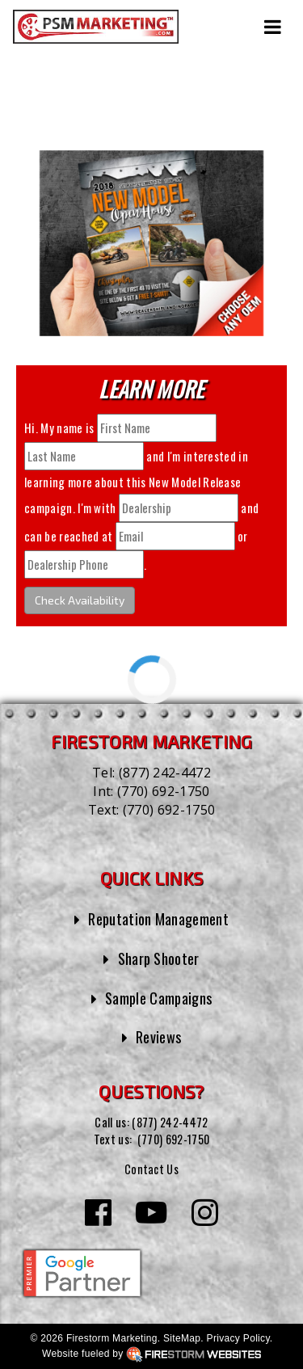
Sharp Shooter (158, 958)
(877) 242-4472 (165, 772)
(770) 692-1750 (163, 791)
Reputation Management (158, 918)
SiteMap (181, 1337)
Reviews (159, 1036)
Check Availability (79, 600)
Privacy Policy (238, 1337)
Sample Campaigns (158, 998)
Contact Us (151, 1168)
